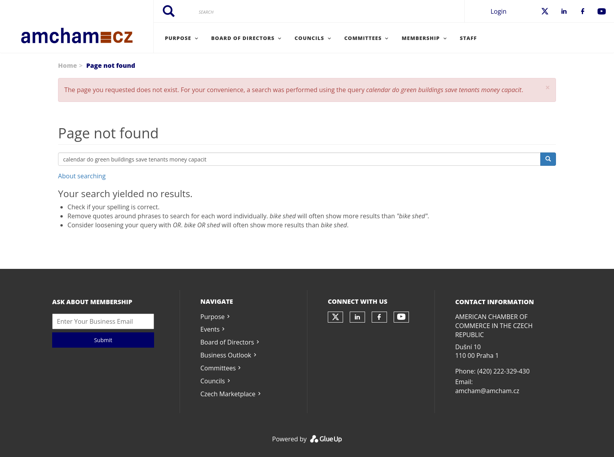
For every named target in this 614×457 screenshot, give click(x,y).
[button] (547, 87)
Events (210, 329)
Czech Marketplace (227, 394)
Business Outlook (225, 355)
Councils (212, 381)
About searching (81, 176)
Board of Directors (227, 342)
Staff (468, 38)
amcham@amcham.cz (487, 390)
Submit (103, 340)
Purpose (212, 316)
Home (67, 65)
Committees (218, 368)
